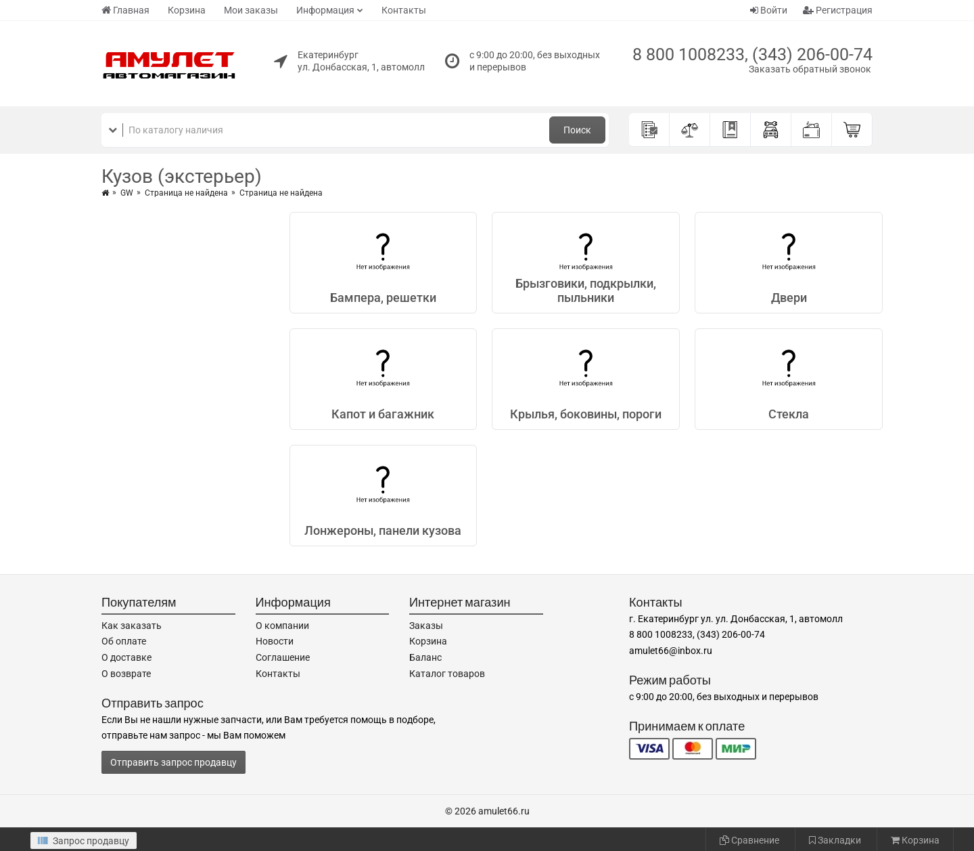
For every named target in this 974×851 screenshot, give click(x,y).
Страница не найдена (186, 193)
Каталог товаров (447, 673)
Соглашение (283, 657)
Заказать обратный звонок (810, 69)
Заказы (426, 625)
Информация (325, 10)
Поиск (577, 130)
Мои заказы (251, 10)
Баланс (425, 657)
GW (126, 193)
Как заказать (131, 625)
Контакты (403, 10)
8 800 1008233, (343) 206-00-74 (752, 54)
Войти (768, 10)
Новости (275, 641)
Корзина (187, 10)
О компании (282, 625)
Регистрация (838, 10)
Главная (125, 10)
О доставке (126, 657)
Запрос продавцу (83, 840)
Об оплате (123, 641)
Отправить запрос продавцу (173, 762)
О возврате (126, 673)
